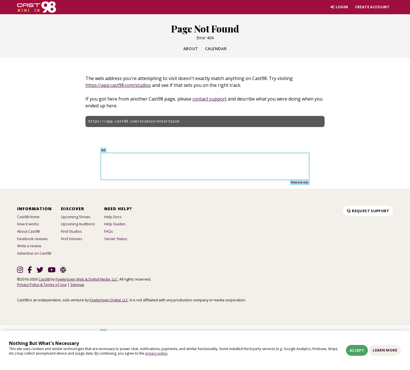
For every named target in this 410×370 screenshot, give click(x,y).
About (190, 48)
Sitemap (77, 284)
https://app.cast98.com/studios (118, 85)
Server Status (115, 238)
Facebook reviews (32, 238)
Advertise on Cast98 (34, 253)
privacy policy (156, 353)
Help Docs (113, 216)
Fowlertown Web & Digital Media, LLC (87, 279)
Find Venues (71, 238)
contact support (209, 99)
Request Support (368, 210)
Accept (357, 350)
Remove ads (300, 182)
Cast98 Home (28, 216)
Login (339, 6)
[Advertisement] (205, 166)
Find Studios (71, 231)
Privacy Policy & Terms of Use (42, 284)
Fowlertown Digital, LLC (109, 299)
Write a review (29, 245)
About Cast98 (28, 231)
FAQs (108, 231)
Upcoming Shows (76, 216)
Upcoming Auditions (78, 223)
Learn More (385, 350)
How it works (28, 223)
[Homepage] (36, 7)
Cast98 (44, 279)
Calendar (216, 48)
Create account (372, 6)
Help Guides (115, 223)
